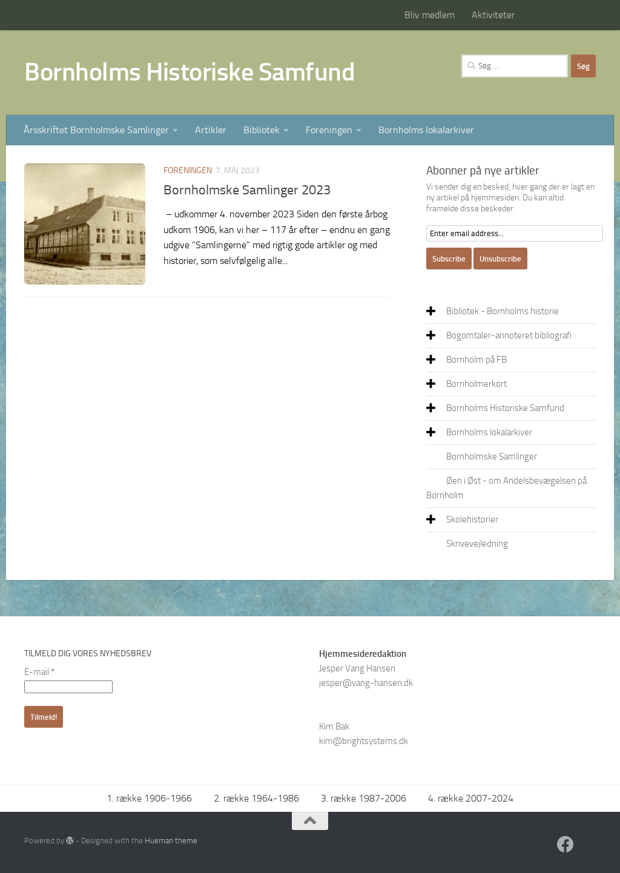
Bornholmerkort (476, 383)
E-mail (39, 672)
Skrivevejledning (477, 543)
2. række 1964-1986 (256, 798)
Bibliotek (261, 130)
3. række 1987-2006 (363, 798)
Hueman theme (171, 840)
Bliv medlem (429, 15)
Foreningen (329, 130)
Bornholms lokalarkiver (426, 130)
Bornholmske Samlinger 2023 (247, 190)
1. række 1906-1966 (149, 798)
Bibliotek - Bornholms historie (502, 311)
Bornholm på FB (476, 359)
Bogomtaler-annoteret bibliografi (509, 335)
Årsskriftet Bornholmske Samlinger (96, 130)
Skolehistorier (472, 519)
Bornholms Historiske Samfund (189, 72)
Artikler (210, 130)
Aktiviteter (493, 15)
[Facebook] (565, 844)
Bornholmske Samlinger (491, 456)
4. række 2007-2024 (470, 798)
